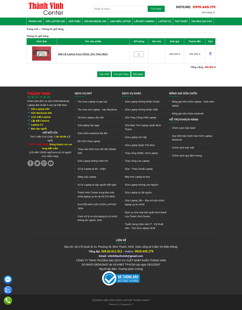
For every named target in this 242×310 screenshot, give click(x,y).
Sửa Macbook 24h (95, 21)
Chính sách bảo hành (183, 127)
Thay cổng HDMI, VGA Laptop (141, 153)
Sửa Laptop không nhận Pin (93, 160)
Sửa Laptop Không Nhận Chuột (142, 101)
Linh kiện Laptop (120, 21)
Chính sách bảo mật (183, 147)
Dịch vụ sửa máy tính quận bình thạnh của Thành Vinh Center (146, 214)
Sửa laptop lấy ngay (88, 125)
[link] (46, 14)
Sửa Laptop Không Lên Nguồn (141, 184)
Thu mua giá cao (201, 21)
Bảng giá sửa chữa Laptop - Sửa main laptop (193, 103)
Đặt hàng (138, 74)
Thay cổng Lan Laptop (137, 160)
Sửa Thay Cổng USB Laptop (140, 117)
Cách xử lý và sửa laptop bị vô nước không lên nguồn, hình (97, 218)
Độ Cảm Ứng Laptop (89, 141)
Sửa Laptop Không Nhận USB (141, 109)
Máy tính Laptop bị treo (137, 176)
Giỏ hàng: (208, 12)
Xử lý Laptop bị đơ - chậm (92, 168)
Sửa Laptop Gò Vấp (136, 137)
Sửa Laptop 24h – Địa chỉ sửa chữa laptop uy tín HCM (144, 202)
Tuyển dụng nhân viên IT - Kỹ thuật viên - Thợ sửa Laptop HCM (144, 226)
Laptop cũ (164, 21)
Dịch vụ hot (83, 93)
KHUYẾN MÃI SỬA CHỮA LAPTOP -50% (97, 206)
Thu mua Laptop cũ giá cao (92, 101)
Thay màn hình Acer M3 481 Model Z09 (97, 151)
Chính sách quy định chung (187, 155)
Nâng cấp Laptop (87, 176)
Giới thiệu (74, 21)
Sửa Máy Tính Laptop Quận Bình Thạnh (143, 127)
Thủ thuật (181, 21)
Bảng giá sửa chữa (183, 93)
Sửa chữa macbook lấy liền (92, 133)
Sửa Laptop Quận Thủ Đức (140, 145)
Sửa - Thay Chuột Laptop (139, 168)
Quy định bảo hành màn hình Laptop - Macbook (192, 137)
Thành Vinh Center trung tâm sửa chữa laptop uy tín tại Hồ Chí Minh (96, 194)
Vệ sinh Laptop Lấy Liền (91, 117)
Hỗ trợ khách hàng (183, 119)
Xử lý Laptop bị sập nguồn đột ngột (97, 184)
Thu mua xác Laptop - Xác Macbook (97, 109)
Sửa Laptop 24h (55, 21)
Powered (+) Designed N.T (121, 304)
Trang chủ (35, 21)
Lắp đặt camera (144, 21)
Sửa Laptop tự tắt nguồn (138, 192)
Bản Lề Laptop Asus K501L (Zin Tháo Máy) (83, 54)
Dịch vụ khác (131, 93)
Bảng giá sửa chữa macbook (188, 113)
